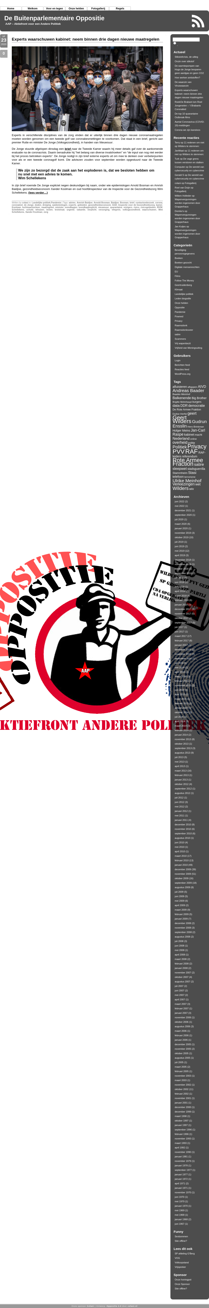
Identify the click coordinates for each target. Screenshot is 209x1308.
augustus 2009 (182, 887)
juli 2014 (179, 717)
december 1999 (183, 1111)
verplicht (91, 210)
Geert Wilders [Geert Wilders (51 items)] (182, 419)
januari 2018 (181, 604)
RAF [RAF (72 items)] (191, 451)
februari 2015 (182, 703)
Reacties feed (182, 369)
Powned (179, 316)
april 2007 (180, 999)
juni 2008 (179, 945)
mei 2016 (179, 667)
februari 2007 (182, 1008)
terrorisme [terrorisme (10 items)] (189, 477)
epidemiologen (60, 205)
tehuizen (39, 210)
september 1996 (183, 1129)
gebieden (82, 205)
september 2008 (183, 932)
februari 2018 (182, 600)
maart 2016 (181, 676)
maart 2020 (181, 524)
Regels (120, 8)
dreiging (46, 205)
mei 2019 (179, 551)
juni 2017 (179, 631)
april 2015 (180, 694)
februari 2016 (182, 681)
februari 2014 (182, 730)
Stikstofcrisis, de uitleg (186, 57)
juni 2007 (179, 990)
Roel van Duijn (182, 187)
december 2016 (183, 649)
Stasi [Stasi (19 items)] (192, 472)
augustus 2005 (182, 1058)
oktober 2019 (181, 537)
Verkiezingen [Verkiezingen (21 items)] (184, 484)
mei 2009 (179, 900)
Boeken (179, 258)
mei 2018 (179, 586)
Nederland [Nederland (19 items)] (181, 438)
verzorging (104, 210)
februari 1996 (182, 1134)
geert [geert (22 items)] (192, 413)
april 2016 (180, 672)
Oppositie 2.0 (114, 1306)
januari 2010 (181, 865)
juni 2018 (179, 582)
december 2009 (183, 869)
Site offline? (181, 1241)
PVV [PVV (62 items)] (179, 451)
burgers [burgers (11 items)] (196, 401)
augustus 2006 (182, 1026)
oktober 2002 (181, 1089)
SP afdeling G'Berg (185, 1253)
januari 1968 (181, 1219)
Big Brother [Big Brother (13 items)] (199, 398)
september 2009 (183, 883)
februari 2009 (182, 914)
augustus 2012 (182, 793)
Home (10, 8)
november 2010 (183, 829)
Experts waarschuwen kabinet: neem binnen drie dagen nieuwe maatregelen (85, 39)
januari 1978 (181, 1165)
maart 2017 (181, 636)
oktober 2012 (181, 784)
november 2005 (183, 1049)
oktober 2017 (181, 618)
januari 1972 (181, 1179)
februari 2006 (182, 1035)
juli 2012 (179, 797)
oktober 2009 (181, 878)
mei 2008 (179, 950)
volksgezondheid (131, 210)
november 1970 (183, 1192)
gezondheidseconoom (99, 205)
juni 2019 (179, 546)
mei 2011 (179, 815)
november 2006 (183, 1017)
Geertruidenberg (183, 285)
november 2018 (183, 564)
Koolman (16, 207)
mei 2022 (179, 506)
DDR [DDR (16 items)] (184, 405)
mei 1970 (179, 1201)
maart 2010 (181, 856)
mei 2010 (179, 847)
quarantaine (116, 207)
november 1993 (183, 1138)
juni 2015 (179, 690)
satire (177, 334)
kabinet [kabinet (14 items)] (189, 434)
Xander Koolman (33, 212)
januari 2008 (181, 968)
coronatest (17, 205)
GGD (114, 205)
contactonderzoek (145, 202)
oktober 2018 (181, 568)
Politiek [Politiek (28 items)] (180, 446)
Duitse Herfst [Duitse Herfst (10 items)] (180, 414)
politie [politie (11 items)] (191, 442)
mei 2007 (179, 995)
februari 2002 (182, 1093)
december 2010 (183, 824)
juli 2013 (179, 757)
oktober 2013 (181, 743)
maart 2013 (181, 770)
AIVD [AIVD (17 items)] (202, 386)
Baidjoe (115, 202)
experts (72, 205)
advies (72, 202)
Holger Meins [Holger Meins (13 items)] (181, 430)
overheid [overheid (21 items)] (180, 442)
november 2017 (183, 613)
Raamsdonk (181, 325)
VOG (177, 1258)
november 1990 (183, 1152)
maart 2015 (181, 699)
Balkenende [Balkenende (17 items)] (182, 398)
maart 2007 (181, 1004)
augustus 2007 (182, 981)
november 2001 (183, 1098)
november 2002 (183, 1084)
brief (68, 148)
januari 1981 (181, 1156)
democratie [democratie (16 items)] (196, 405)
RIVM (159, 207)
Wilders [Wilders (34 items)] (181, 488)
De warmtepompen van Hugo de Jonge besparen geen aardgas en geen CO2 (189, 69)
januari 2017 (181, 645)
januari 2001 (181, 1102)
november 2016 (183, 654)
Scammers (180, 339)
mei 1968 (179, 1215)
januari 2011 (181, 820)
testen (49, 210)
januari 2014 (181, 734)
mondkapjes (71, 207)
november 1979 (183, 1161)
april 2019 (180, 555)
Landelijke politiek (41, 202)
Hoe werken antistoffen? (187, 77)
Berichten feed (182, 365)
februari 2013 (182, 775)
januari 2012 (181, 811)
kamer (159, 205)
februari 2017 (182, 640)
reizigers (127, 207)
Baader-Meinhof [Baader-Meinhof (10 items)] (181, 394)
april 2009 (180, 905)
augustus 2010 (182, 838)
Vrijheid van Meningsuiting (188, 348)
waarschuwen (149, 210)
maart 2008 (181, 959)
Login (177, 360)
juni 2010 (179, 842)
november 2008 (183, 927)
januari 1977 (181, 1174)
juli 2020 (179, 519)
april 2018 (180, 591)
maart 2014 (181, 726)
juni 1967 (179, 1224)
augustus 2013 (182, 752)
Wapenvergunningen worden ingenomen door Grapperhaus (187, 203)
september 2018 (183, 573)
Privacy (178, 321)
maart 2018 (181, 595)
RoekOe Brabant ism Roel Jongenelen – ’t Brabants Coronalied (188, 105)
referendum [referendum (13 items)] (189, 456)
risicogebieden (148, 207)
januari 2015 (181, 708)
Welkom (33, 8)
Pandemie (56, 202)
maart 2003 (181, 1080)
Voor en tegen (54, 8)
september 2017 (183, 622)
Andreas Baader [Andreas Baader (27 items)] (188, 390)
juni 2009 (179, 896)
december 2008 (183, 923)
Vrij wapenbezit (183, 343)
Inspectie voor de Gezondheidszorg (136, 205)
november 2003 (183, 1075)
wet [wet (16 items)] (197, 484)
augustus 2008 (182, 936)
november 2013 (183, 739)
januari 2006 (181, 1040)
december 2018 (183, 559)
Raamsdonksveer (184, 330)
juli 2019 (179, 542)
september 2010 (183, 833)
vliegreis (116, 210)
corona (158, 202)
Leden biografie (183, 298)
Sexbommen (181, 1236)
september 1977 (183, 1170)
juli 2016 (179, 663)
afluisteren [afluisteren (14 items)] (180, 386)
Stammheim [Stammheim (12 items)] (180, 473)
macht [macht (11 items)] (198, 434)
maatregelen (47, 207)
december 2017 (183, 609)
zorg (46, 212)
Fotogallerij (98, 8)
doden (38, 205)
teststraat (60, 210)
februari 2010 (182, 860)
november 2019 (183, 533)
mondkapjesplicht (88, 207)
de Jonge (28, 205)
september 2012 (183, 788)
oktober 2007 (181, 977)
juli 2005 (179, 1062)
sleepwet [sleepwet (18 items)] (180, 469)
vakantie (81, 210)
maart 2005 (181, 1067)
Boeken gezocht (183, 262)
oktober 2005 (181, 1053)
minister (59, 207)
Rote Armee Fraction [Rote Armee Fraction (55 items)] (188, 462)
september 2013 (183, 748)
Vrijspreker (180, 1267)
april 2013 (180, 766)
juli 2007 (179, 986)
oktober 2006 (181, 1022)
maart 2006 (181, 1031)
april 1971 (180, 1183)
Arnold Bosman (102, 202)
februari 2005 (182, 1071)
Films (177, 276)
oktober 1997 (181, 1120)
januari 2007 (181, 1013)
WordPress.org (182, 374)
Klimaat (179, 289)
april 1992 (180, 1147)
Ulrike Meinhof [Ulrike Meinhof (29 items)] (187, 480)
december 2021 (183, 510)
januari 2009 (181, 918)
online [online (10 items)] (193, 439)
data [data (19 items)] (176, 405)
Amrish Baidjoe (85, 202)
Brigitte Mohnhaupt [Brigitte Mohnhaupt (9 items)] (182, 402)
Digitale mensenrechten (187, 267)
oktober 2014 (181, 712)
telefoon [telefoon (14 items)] (178, 476)
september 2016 (183, 658)
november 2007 (183, 972)
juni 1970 (179, 1197)
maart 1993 (181, 1143)
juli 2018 (179, 577)
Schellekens (18, 210)
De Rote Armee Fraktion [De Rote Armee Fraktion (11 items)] (187, 409)
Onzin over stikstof (184, 61)
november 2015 (183, 685)
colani (25, 202)
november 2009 (183, 874)
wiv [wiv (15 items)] (191, 489)
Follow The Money (184, 280)
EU (176, 271)
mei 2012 (179, 806)
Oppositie (180, 307)
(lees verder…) (38, 192)
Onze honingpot (183, 1279)
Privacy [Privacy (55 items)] (197, 446)
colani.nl (133, 1306)
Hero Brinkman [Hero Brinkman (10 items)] (196, 426)
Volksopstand (182, 1262)
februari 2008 (182, 963)
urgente (71, 210)
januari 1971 (181, 1188)
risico (136, 207)
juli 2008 (179, 941)
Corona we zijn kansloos (187, 130)
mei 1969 (179, 1210)
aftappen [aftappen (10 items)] (192, 387)
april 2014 (180, 721)
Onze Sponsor (182, 1284)
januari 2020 (181, 528)
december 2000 (183, 1107)
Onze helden (76, 8)
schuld (29, 210)
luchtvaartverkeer (31, 207)
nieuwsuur (103, 207)
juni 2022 (179, 501)
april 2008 (180, 954)
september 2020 (183, 515)
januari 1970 (181, 1206)
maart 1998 (181, 1116)
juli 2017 (179, 627)
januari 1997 (181, 1125)
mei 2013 (179, 761)
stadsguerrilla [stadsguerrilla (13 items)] (196, 468)
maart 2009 (181, 909)
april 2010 (180, 851)
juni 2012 (179, 802)
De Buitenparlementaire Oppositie (54, 18)
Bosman (124, 202)
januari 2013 (181, 779)
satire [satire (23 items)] (199, 464)
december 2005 (183, 1044)
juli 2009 (179, 892)
